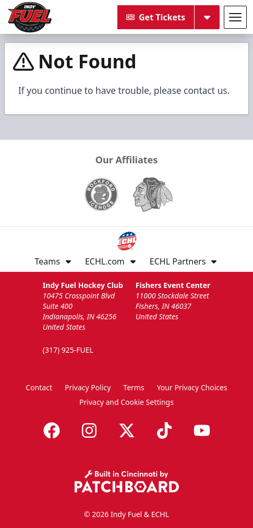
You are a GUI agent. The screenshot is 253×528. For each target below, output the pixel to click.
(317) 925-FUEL (68, 350)
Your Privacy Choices (192, 387)
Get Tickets (155, 17)
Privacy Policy (88, 387)
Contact (39, 387)
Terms (133, 387)
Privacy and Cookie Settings (126, 402)
